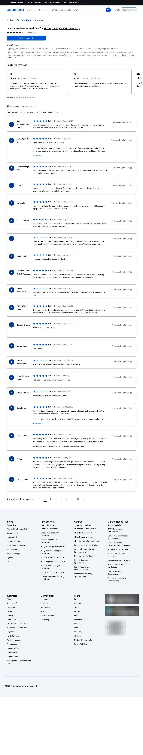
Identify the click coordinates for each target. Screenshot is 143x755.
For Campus (12, 644)
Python (10, 557)
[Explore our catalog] (32, 9)
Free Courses (12, 656)
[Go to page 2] (50, 499)
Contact (77, 623)
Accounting (11, 525)
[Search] (108, 9)
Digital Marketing (14, 541)
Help (76, 615)
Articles (77, 627)
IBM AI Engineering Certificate (53, 561)
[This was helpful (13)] (121, 168)
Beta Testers (46, 607)
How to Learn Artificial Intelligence (117, 566)
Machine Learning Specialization (81, 561)
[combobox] (77, 10)
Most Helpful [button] (48, 112)
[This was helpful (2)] (122, 307)
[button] (42, 9)
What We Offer (13, 603)
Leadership (11, 607)
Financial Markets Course (84, 556)
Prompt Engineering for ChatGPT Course (83, 568)
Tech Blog (45, 619)
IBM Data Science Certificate (52, 572)
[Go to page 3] (56, 499)
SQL (8, 561)
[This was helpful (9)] (122, 221)
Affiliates (77, 636)
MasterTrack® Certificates (18, 627)
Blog (42, 611)
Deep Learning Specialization (86, 545)
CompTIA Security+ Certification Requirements (119, 544)
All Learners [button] (13, 112)
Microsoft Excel (13, 549)
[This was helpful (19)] (121, 140)
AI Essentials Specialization (85, 528)
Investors (78, 603)
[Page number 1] (45, 499)
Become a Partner (14, 648)
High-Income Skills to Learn (119, 560)
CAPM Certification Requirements (115, 530)
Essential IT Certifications (118, 549)
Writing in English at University (62, 28)
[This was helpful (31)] (121, 122)
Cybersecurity (13, 533)
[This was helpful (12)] (121, 186)
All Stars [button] (31, 112)
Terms (77, 607)
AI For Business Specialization (86, 533)
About (9, 599)
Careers (10, 611)
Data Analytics (13, 537)
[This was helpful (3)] (122, 272)
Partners (44, 603)
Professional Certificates (17, 623)
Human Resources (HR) (16, 545)
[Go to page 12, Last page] (77, 499)
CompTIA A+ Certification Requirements (118, 537)
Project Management (15, 553)
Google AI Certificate (49, 528)
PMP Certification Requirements (115, 572)
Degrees (10, 632)
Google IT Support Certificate (53, 546)
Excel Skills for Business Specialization (84, 550)
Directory (78, 632)
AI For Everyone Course (83, 537)
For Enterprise (13, 636)
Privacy (77, 611)
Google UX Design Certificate (52, 557)
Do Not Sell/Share (81, 644)
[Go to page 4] (61, 499)
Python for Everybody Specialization (83, 575)
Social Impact (12, 652)
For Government (13, 640)
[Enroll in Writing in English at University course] (26, 38)
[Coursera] (15, 10)
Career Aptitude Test (116, 525)
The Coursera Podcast (50, 615)
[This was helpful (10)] (121, 203)
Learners (44, 599)
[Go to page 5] (67, 499)
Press (76, 599)
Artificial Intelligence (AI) (17, 529)
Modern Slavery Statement (85, 640)
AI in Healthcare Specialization (86, 541)
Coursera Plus (12, 619)
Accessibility (79, 619)
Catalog (10, 615)
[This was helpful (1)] (122, 408)
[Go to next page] (83, 499)
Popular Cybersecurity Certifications (117, 579)
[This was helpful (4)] (122, 239)
